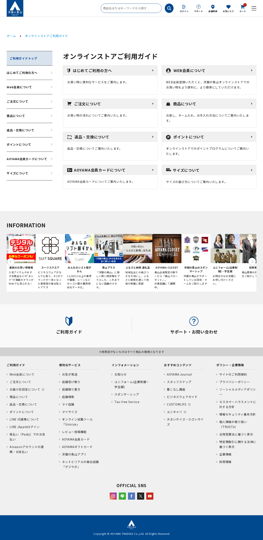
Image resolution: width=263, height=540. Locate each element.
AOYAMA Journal (179, 374)
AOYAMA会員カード (76, 439)
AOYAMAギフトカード (77, 447)
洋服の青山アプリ (74, 454)
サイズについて (17, 173)
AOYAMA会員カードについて (27, 159)
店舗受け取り (71, 382)
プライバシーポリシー (234, 382)
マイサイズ (69, 412)
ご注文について (17, 101)
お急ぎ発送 (69, 374)
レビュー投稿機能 (74, 432)
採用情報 (225, 462)
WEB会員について (186, 70)
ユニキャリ (174, 412)
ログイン (184, 11)
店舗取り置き (71, 389)
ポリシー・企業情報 (230, 365)
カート (242, 8)
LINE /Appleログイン (25, 427)
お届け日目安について (25, 389)
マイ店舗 (68, 404)
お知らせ (120, 374)
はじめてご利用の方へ (22, 73)
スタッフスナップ (179, 382)
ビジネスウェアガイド (182, 397)
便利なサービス (70, 365)
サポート (198, 11)
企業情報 (225, 454)
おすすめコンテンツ (178, 365)
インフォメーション (125, 365)
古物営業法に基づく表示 (236, 434)
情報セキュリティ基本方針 (237, 414)
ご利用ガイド (16, 365)
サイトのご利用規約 (233, 374)
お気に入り (228, 11)
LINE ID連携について (24, 419)
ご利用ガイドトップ (23, 58)
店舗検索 (212, 11)
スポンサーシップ (126, 394)
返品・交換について (20, 130)
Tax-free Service (126, 402)
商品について (16, 116)
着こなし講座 (176, 389)
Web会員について (19, 87)
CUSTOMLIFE (177, 404)
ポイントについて (19, 144)
